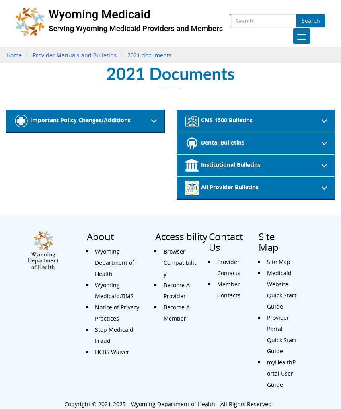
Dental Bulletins (258, 145)
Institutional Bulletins (258, 168)
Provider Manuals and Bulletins (75, 55)
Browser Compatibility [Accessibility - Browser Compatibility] (180, 263)
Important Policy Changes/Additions (87, 123)
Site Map (278, 262)
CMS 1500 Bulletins (258, 123)
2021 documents (149, 55)
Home (14, 55)
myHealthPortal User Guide (281, 373)
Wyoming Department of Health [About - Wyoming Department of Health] (114, 263)
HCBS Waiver (112, 352)
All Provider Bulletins (258, 190)
